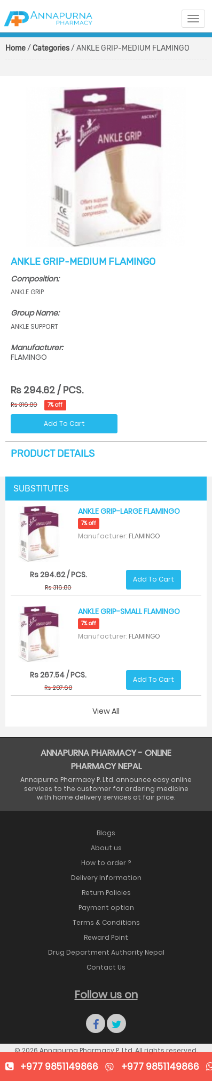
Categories (51, 48)
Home (15, 48)
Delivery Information (106, 877)
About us (106, 847)
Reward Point (106, 937)
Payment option (106, 907)
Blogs (106, 832)
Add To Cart (64, 423)
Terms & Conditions (106, 922)
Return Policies (106, 892)
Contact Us (106, 967)
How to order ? (106, 862)
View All (106, 711)
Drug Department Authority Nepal (106, 952)
